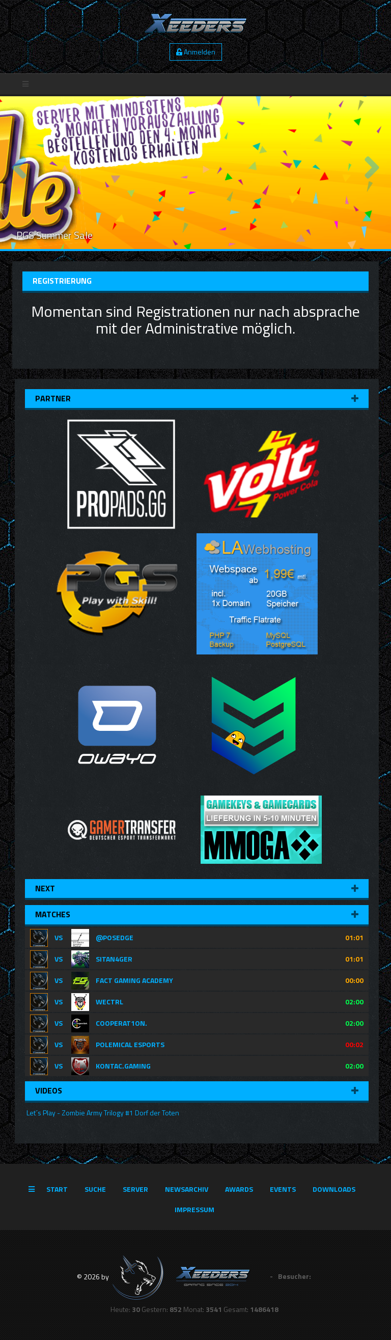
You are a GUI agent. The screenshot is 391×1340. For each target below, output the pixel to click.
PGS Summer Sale (54, 235)
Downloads (334, 1189)
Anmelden (195, 51)
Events (283, 1189)
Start (57, 1189)
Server (135, 1189)
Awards (239, 1189)
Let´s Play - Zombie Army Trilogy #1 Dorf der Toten (102, 1112)
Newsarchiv (186, 1189)
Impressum (194, 1209)
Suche (95, 1189)
